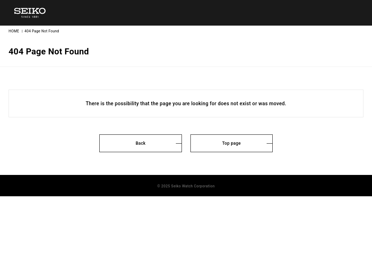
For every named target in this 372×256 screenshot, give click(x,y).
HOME (14, 31)
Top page (231, 143)
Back (141, 143)
